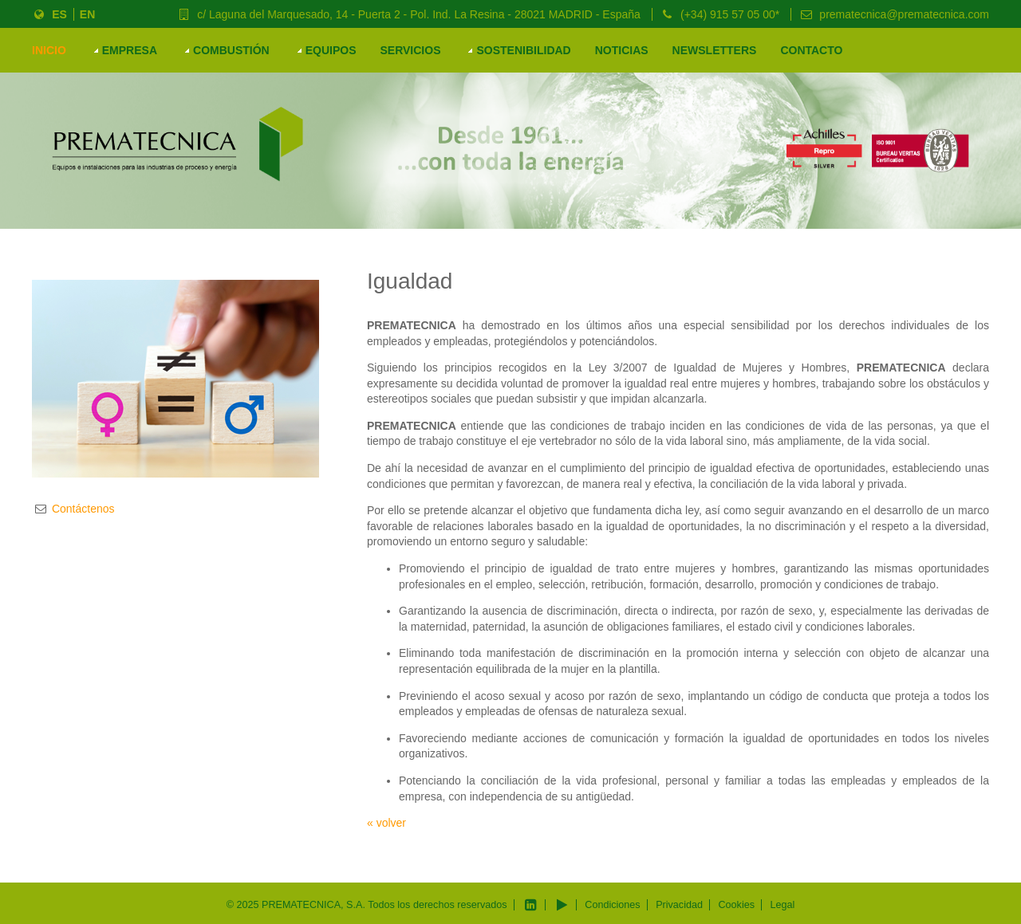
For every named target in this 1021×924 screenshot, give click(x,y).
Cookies (736, 904)
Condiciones (612, 904)
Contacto (811, 50)
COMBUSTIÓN (231, 50)
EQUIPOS (331, 50)
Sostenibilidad (523, 50)
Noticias (621, 50)
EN (87, 14)
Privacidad (679, 904)
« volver (386, 822)
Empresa (129, 50)
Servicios (410, 50)
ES (56, 14)
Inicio (49, 50)
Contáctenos (83, 508)
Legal (782, 904)
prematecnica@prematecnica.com (901, 14)
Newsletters (714, 50)
